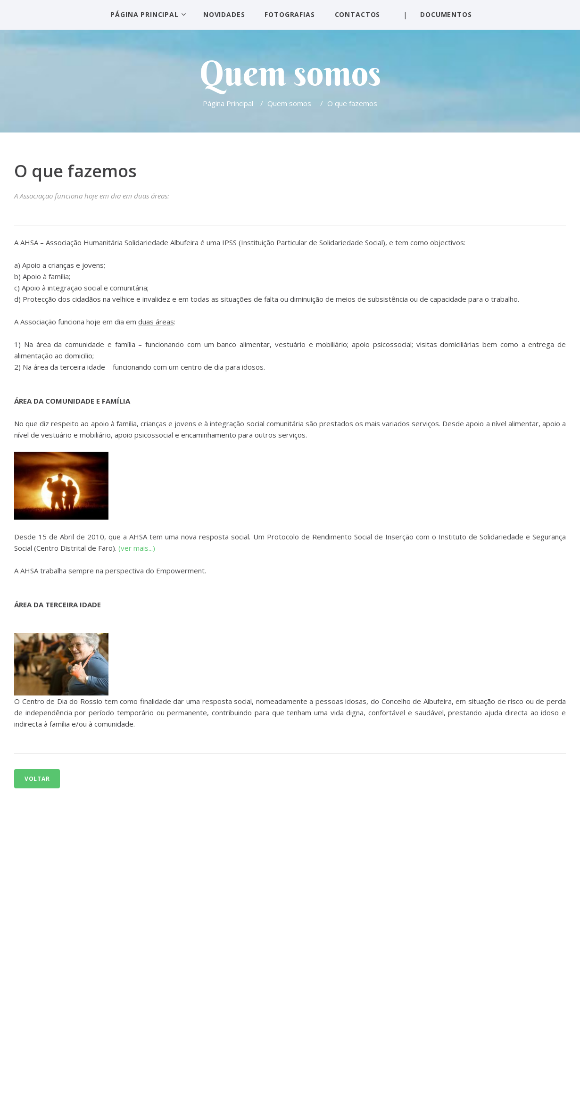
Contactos (358, 14)
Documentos (446, 14)
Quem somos (290, 103)
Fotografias (290, 14)
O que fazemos (75, 170)
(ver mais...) (136, 548)
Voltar (37, 779)
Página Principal (144, 14)
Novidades (224, 14)
